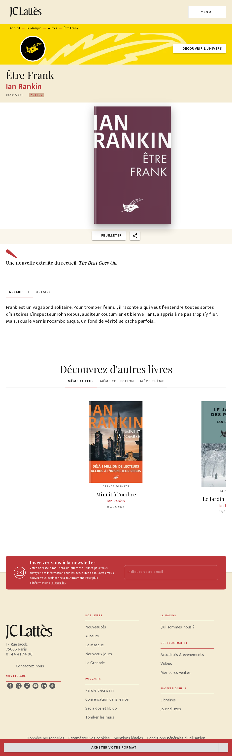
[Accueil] (27, 12)
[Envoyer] (212, 573)
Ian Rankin (24, 86)
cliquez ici (58, 582)
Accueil (15, 28)
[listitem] (10, 686)
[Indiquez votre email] (165, 572)
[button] (199, 48)
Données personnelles (45, 738)
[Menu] (207, 12)
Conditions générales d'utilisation (176, 738)
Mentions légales (128, 738)
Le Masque (34, 28)
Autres (52, 28)
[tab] (19, 292)
